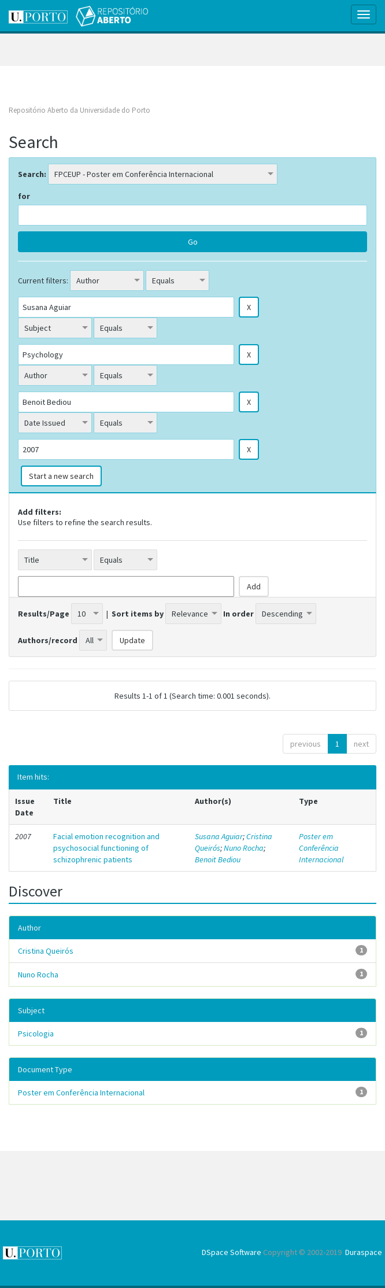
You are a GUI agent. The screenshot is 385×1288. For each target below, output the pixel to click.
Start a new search (61, 476)
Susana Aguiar (219, 836)
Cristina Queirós (45, 951)
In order (238, 613)
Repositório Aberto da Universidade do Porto (79, 110)
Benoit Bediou (217, 859)
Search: (32, 174)
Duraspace (363, 1252)
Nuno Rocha (244, 848)
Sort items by (138, 613)
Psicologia (36, 1033)
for (24, 196)
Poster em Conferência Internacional (321, 848)
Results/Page (43, 613)
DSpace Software (231, 1252)
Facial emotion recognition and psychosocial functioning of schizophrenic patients (106, 848)
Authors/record (47, 640)
